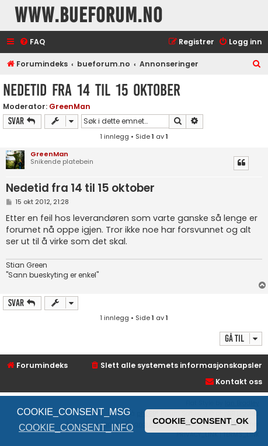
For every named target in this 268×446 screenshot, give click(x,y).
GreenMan (70, 106)
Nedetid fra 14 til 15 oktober (91, 90)
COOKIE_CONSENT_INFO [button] (76, 428)
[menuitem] (32, 42)
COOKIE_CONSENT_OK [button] (200, 421)
